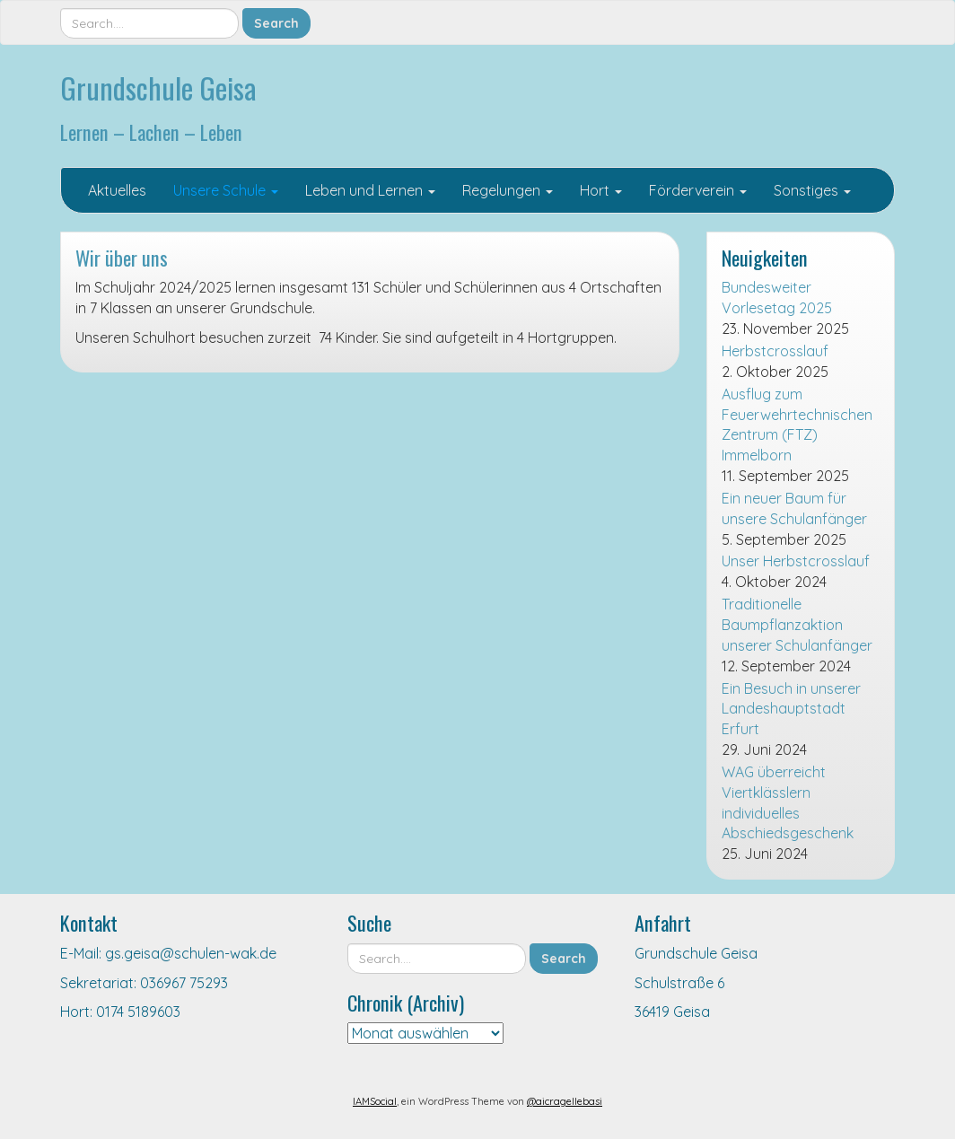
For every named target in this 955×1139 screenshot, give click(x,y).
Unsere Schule (225, 190)
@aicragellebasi (564, 1101)
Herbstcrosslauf (775, 351)
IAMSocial (375, 1101)
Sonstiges (812, 190)
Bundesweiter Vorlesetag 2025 (777, 297)
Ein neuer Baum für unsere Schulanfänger (794, 508)
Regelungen (507, 190)
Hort (601, 190)
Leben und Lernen (370, 190)
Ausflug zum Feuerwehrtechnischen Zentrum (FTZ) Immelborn (797, 425)
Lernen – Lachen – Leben (151, 131)
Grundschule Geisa (158, 87)
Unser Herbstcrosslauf (796, 561)
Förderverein (698, 190)
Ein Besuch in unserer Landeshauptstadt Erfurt (791, 709)
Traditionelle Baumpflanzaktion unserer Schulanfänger (797, 624)
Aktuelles (117, 190)
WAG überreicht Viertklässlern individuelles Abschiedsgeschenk (788, 803)
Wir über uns (121, 257)
